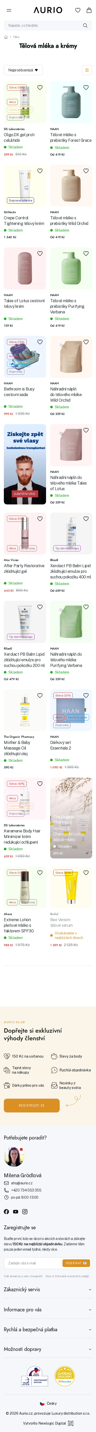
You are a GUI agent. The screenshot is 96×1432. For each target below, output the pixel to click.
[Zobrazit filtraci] (87, 70)
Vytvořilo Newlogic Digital (48, 1423)
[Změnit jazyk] (48, 1403)
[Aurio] (48, 10)
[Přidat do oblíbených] (40, 87)
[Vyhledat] (85, 25)
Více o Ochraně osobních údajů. (67, 1276)
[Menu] (9, 10)
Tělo (16, 37)
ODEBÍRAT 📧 (76, 1263)
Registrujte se (32, 1105)
